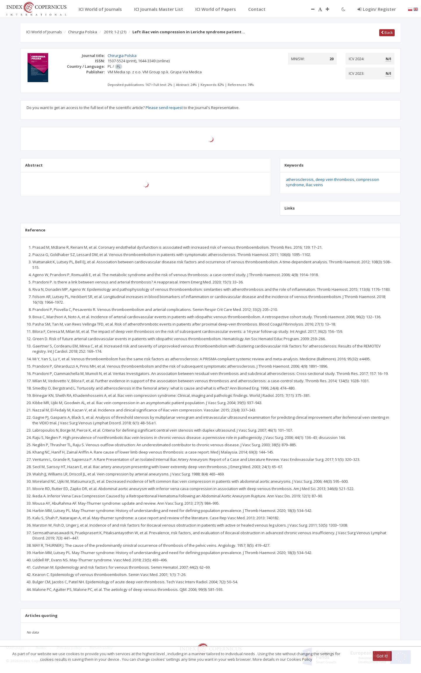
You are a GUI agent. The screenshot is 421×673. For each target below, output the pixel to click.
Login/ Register (377, 9)
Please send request (164, 107)
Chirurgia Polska (82, 31)
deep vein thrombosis (334, 179)
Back (387, 32)
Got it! (382, 656)
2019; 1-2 (115, 31)
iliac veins (314, 184)
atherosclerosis (300, 179)
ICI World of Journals (44, 31)
